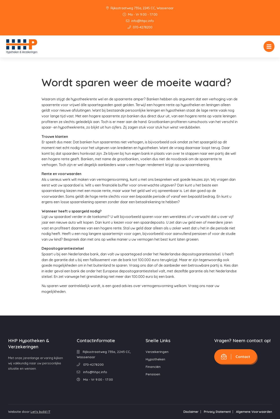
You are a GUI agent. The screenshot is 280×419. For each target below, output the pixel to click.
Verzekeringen (157, 352)
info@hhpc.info (140, 21)
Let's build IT (40, 412)
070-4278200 (140, 27)
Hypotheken (155, 359)
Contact (235, 356)
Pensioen (153, 374)
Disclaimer (191, 412)
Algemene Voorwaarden (254, 412)
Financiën (153, 367)
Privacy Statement (217, 412)
